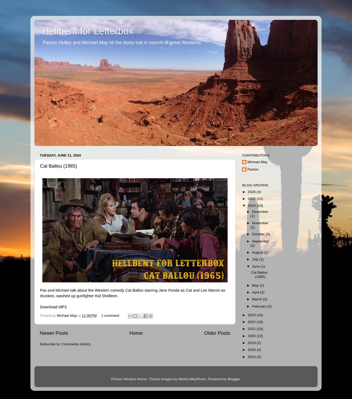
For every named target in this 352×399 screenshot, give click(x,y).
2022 (252, 322)
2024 (252, 206)
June (256, 266)
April (256, 292)
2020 (252, 336)
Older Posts (217, 333)
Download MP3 (53, 307)
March (257, 299)
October (259, 234)
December (260, 212)
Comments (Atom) (76, 344)
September (260, 241)
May (256, 285)
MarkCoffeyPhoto (192, 379)
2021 (252, 329)
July (255, 259)
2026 (252, 192)
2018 (252, 350)
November (260, 223)
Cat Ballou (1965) (58, 166)
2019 (252, 343)
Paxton (253, 169)
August (258, 252)
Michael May (257, 162)
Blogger (234, 379)
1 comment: (111, 316)
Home (136, 333)
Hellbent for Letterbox (87, 31)
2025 (252, 199)
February (259, 306)
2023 (252, 315)
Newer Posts (54, 333)
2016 (252, 357)
